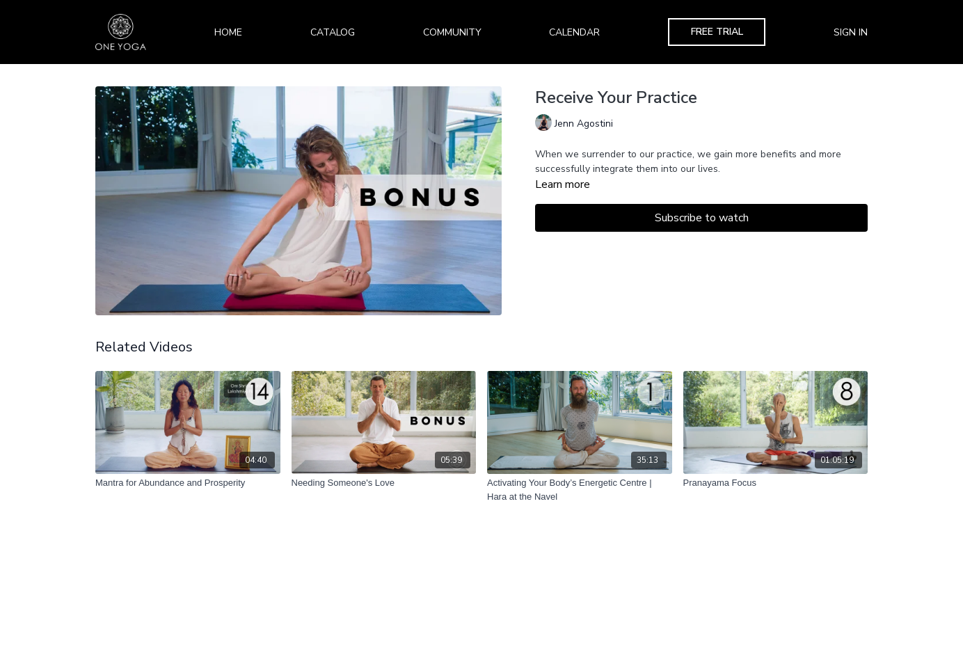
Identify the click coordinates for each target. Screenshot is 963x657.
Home (228, 32)
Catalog (332, 32)
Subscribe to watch (702, 217)
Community (452, 32)
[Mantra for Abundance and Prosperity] (187, 483)
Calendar (574, 32)
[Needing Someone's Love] (384, 483)
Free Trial (717, 31)
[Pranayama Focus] (775, 483)
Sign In (851, 32)
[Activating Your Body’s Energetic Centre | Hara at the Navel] (579, 489)
